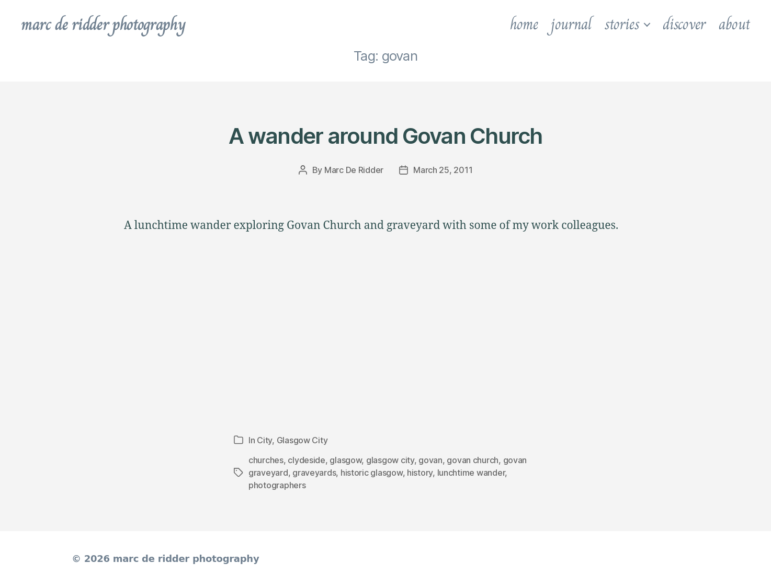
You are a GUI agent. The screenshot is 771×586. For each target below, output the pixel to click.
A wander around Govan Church (385, 135)
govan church (472, 460)
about (734, 24)
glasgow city (390, 460)
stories (622, 24)
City (264, 440)
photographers (277, 485)
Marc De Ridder (353, 170)
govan (430, 460)
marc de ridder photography (103, 24)
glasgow (345, 460)
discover (684, 24)
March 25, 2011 (442, 170)
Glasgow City (302, 440)
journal (571, 24)
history (420, 472)
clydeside (306, 460)
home (524, 24)
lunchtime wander (471, 472)
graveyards (314, 472)
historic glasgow (372, 472)
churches (266, 460)
